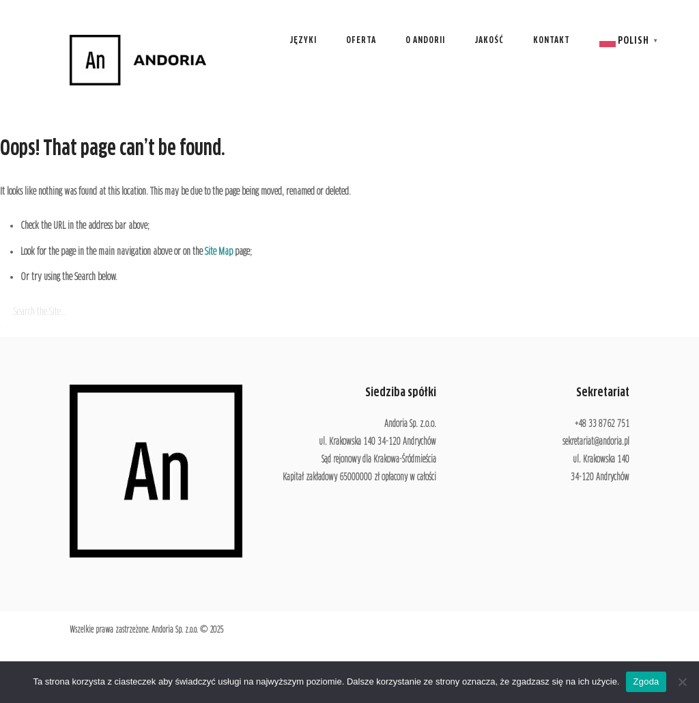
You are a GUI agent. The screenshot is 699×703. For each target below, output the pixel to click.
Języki (303, 40)
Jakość (489, 40)
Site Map (219, 252)
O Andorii (425, 40)
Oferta (361, 40)
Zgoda (646, 681)
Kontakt (551, 40)
